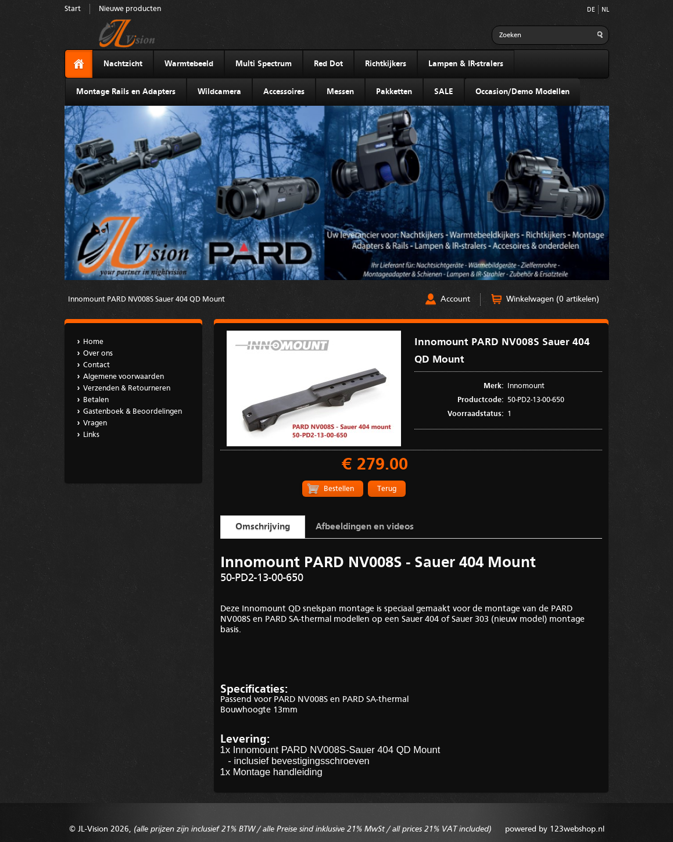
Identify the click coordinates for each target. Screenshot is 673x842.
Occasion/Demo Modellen (522, 92)
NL (605, 10)
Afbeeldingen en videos (365, 527)
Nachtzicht (122, 64)
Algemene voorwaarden (123, 377)
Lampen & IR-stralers (465, 64)
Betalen (96, 400)
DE (591, 10)
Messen (340, 92)
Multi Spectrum (263, 64)
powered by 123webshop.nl (554, 829)
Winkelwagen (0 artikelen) (552, 299)
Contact (96, 365)
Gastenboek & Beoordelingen (132, 411)
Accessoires (284, 92)
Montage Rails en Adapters (126, 92)
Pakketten (394, 92)
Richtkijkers (385, 64)
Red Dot (328, 64)
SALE (443, 92)
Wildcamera (219, 92)
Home (93, 342)
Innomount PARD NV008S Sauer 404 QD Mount (146, 299)
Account (455, 299)
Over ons (98, 353)
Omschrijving (262, 527)
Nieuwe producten (130, 9)
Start (73, 9)
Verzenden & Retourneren (126, 388)
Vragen (95, 423)
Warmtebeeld (188, 64)
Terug (386, 489)
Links (91, 435)
